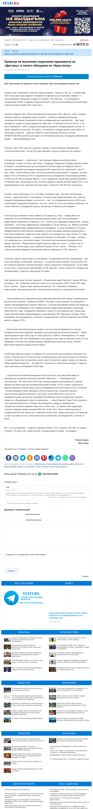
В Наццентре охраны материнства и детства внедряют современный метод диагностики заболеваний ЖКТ (68, 778)
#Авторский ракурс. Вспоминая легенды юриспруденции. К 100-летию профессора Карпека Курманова (24, 794)
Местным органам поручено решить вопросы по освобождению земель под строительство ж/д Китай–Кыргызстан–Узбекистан (28, 697)
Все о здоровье (57, 40)
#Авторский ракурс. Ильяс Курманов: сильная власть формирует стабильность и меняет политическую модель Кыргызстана (24, 784)
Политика (15, 51)
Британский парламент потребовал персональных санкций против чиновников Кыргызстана (26, 647)
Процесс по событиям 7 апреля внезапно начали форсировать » (42, 467)
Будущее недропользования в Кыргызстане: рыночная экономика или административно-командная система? (23, 748)
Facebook (77, 44)
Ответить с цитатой (66, 497)
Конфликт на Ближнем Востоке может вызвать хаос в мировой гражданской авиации (68, 740)
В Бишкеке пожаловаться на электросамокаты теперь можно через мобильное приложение (27, 704)
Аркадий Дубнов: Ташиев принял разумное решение (67, 752)
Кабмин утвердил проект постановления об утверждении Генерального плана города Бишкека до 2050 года (26, 712)
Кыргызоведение (42, 40)
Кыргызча (84, 40)
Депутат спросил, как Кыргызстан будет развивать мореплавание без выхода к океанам (67, 709)
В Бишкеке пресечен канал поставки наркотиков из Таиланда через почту (73, 668)
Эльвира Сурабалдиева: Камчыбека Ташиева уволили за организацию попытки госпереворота (27, 639)
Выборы (7, 40)
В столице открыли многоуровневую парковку (27, 718)
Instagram (84, 44)
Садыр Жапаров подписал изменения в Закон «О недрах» (24, 756)
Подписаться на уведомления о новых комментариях (26, 554)
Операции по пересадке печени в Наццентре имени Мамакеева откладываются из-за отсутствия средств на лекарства (69, 791)
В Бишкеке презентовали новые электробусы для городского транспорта (27, 689)
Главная (7, 51)
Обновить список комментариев (23, 503)
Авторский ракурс (19, 40)
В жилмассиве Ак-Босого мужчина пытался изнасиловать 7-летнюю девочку (71, 638)
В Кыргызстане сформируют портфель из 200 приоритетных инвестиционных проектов (65, 705)
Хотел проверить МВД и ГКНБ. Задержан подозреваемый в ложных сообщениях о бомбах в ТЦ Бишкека (73, 647)
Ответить (52, 497)
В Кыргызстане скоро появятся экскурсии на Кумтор (22, 752)
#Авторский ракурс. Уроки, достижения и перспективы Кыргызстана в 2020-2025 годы (23, 789)
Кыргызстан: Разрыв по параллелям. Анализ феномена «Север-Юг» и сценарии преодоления (68, 748)
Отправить (11, 571)
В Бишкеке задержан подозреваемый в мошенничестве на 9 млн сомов (70, 653)
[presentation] (22, 562)
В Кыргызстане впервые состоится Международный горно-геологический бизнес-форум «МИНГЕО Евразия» (24, 744)
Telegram (87, 44)
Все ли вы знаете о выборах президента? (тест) (66, 806)
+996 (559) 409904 (50, 474)
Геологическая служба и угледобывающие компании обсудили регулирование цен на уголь (22, 740)
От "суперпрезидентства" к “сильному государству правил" (69, 756)
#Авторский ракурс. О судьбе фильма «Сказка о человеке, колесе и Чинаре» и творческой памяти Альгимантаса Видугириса (24, 778)
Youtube (81, 44)
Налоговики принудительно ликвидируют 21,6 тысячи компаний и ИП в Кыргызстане (72, 689)
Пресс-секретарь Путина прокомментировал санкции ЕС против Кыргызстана (27, 668)
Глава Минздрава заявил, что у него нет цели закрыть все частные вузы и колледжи (27, 661)
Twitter (74, 44)
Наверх (85, 576)
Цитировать (82, 497)
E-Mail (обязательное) (33, 520)
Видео (31, 40)
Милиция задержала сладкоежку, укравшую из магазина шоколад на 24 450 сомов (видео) (72, 661)
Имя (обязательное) (32, 514)
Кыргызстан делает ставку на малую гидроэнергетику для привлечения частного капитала (69, 701)
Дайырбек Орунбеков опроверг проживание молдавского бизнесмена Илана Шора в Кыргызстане (26, 654)
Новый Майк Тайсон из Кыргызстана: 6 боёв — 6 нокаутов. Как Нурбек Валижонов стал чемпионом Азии (69, 615)
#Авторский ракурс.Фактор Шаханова (17, 773)
